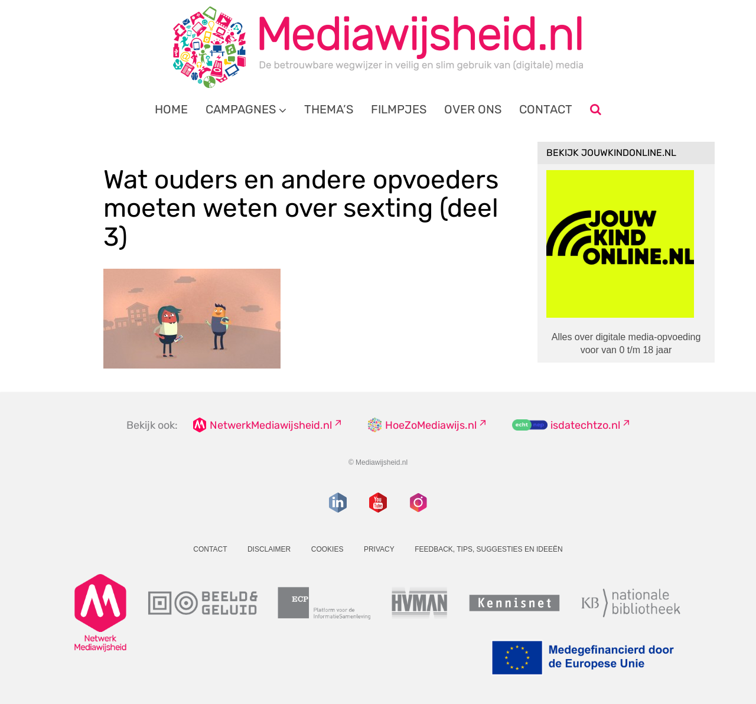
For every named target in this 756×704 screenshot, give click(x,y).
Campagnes (241, 109)
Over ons (472, 109)
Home (171, 109)
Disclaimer (269, 549)
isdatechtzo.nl (585, 425)
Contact (545, 109)
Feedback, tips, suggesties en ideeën (489, 549)
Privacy (379, 549)
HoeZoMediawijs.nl (431, 425)
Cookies (327, 549)
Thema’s (328, 109)
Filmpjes (398, 109)
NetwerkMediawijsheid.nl (271, 425)
